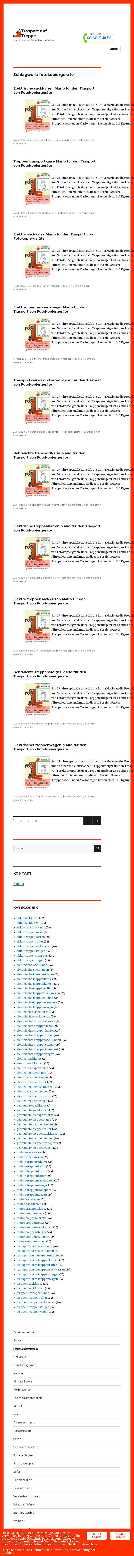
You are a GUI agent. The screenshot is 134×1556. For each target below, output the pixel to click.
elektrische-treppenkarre (34, 979)
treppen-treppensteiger (33, 1307)
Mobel (17, 1406)
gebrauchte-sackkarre (32, 1105)
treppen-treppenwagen (32, 1311)
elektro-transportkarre (32, 1068)
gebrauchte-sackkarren (32, 1110)
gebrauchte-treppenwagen (34, 1147)
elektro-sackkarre (38, 285)
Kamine (18, 1373)
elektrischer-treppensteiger (44, 358)
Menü (113, 49)
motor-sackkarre (28, 1199)
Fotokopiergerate (26, 1348)
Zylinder (19, 1521)
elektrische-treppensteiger (35, 997)
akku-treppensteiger (31, 951)
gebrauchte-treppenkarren (35, 1124)
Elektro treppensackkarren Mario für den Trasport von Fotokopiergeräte (49, 601)
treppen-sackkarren (30, 1288)
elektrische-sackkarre (32, 965)
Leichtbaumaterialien (27, 1398)
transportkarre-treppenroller (37, 1264)
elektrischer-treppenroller (35, 1035)
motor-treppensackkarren (34, 1227)
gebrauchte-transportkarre (44, 504)
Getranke (19, 1357)
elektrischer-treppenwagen (45, 796)
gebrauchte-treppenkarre (34, 1119)
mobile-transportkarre (32, 1161)
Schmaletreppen (24, 1463)
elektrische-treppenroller (34, 988)
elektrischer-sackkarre (32, 1011)
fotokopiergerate (65, 140)
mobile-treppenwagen (32, 1194)
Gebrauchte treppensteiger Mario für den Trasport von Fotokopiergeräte (49, 674)
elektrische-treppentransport (37, 1002)
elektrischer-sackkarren (33, 1016)
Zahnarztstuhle (23, 1512)
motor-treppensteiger (31, 1232)
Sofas (16, 1471)
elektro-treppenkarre (31, 1072)
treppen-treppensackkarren (36, 1302)
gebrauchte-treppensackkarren (38, 1133)
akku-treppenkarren (31, 936)
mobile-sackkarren (30, 1157)
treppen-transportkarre (41, 213)
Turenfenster (22, 1488)
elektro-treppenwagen (32, 1100)
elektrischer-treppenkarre (35, 1026)
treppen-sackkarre (29, 1283)
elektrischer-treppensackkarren (39, 1040)
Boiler (17, 1340)
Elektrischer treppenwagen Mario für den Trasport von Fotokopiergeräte (49, 747)
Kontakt (18, 883)
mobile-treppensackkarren (35, 1180)
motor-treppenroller (31, 1222)
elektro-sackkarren (30, 1063)
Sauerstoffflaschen (26, 1447)
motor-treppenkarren (31, 1218)
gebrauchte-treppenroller (34, 1129)
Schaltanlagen (23, 1455)
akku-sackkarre (27, 918)
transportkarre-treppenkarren (37, 1260)
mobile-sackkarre (29, 1152)
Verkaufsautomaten (26, 1496)
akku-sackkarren (28, 922)
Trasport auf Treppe (34, 33)
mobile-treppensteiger (32, 1185)
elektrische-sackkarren (40, 140)
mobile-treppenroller (31, 1175)
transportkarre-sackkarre (34, 1246)
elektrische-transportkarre (35, 974)
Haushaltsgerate (24, 1365)
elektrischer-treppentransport (37, 1049)
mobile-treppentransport (34, 1190)
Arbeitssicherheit (24, 1332)
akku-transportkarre (31, 927)
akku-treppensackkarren (34, 946)
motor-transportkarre (31, 1208)
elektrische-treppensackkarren (38, 993)
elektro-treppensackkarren (45, 650)
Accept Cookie (96, 1536)
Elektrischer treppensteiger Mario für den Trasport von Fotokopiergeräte (50, 309)
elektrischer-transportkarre (36, 1021)
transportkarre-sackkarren (44, 431)
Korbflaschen (22, 1389)
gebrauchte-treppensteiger (45, 723)
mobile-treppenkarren (32, 1171)
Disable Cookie (120, 1536)
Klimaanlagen (22, 1381)
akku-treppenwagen (30, 960)
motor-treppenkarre (30, 1213)
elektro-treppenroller (31, 1082)
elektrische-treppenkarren (44, 577)
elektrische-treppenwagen (35, 1007)
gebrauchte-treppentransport (37, 1143)
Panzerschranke (24, 1422)
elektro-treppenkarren (32, 1077)
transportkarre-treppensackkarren (41, 1269)
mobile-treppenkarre (31, 1166)
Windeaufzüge (23, 1504)
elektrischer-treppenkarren (36, 1030)
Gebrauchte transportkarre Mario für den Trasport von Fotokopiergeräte (49, 455)
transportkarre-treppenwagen (37, 1279)
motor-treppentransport (33, 1236)
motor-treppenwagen (31, 1241)
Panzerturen (22, 1430)
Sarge (17, 1439)
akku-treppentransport (32, 955)
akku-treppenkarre (30, 932)
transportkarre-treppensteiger (38, 1274)
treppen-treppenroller (32, 1297)
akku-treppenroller (30, 941)
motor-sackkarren (29, 1204)
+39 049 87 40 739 (99, 37)
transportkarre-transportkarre (38, 1255)
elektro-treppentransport (34, 1096)
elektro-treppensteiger (32, 1091)
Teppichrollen (22, 1480)
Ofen (16, 1414)
